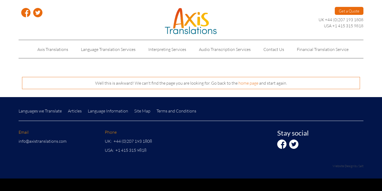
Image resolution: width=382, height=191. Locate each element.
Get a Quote (349, 10)
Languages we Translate (40, 110)
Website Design (343, 166)
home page (248, 82)
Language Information (108, 110)
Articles (75, 110)
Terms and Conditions (176, 110)
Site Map (142, 110)
